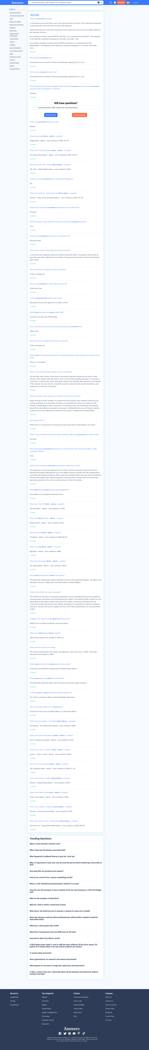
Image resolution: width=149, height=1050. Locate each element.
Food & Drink (14, 39)
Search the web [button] (51, 115)
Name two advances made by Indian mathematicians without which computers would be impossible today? (64, 918)
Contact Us (109, 1001)
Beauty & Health (15, 22)
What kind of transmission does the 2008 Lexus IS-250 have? (53, 932)
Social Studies (14, 63)
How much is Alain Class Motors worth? (45, 938)
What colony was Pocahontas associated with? (47, 850)
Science (12, 60)
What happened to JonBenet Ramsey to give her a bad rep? (52, 856)
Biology (44, 1005)
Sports (12, 66)
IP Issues (108, 1020)
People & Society (15, 57)
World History (46, 1009)
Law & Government (16, 51)
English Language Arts (49, 1012)
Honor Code (78, 1001)
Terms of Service (111, 1005)
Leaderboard (14, 997)
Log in (135, 2)
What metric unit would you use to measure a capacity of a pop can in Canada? (60, 911)
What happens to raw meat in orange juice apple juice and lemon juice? (57, 965)
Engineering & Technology (14, 35)
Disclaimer (108, 1012)
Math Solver (78, 1012)
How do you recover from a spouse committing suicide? (51, 877)
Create (121, 2)
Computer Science (48, 1020)
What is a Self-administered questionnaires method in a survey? (54, 884)
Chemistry (45, 1001)
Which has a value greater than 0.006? (44, 926)
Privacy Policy (109, 1009)
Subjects (12, 9)
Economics (45, 1024)
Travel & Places (15, 69)
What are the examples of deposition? (44, 898)
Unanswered (14, 1005)
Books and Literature (17, 25)
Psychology (45, 1016)
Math (11, 54)
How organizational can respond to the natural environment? (53, 959)
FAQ (75, 1016)
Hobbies (12, 45)
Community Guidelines (81, 997)
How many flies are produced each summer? (47, 871)
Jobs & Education (15, 48)
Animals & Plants (15, 13)
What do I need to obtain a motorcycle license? (48, 905)
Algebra (44, 997)
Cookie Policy (109, 1016)
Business (13, 28)
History (12, 42)
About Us (108, 997)
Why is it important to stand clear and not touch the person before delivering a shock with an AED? (66, 864)
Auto (11, 19)
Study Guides (78, 1009)
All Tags (12, 1001)
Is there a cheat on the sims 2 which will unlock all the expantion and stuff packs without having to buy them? (64, 973)
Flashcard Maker (79, 1005)
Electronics (13, 31)
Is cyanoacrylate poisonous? (41, 953)
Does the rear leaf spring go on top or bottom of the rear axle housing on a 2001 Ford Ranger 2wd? (65, 891)
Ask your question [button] (79, 115)
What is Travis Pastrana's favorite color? (45, 844)
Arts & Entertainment (17, 16)
